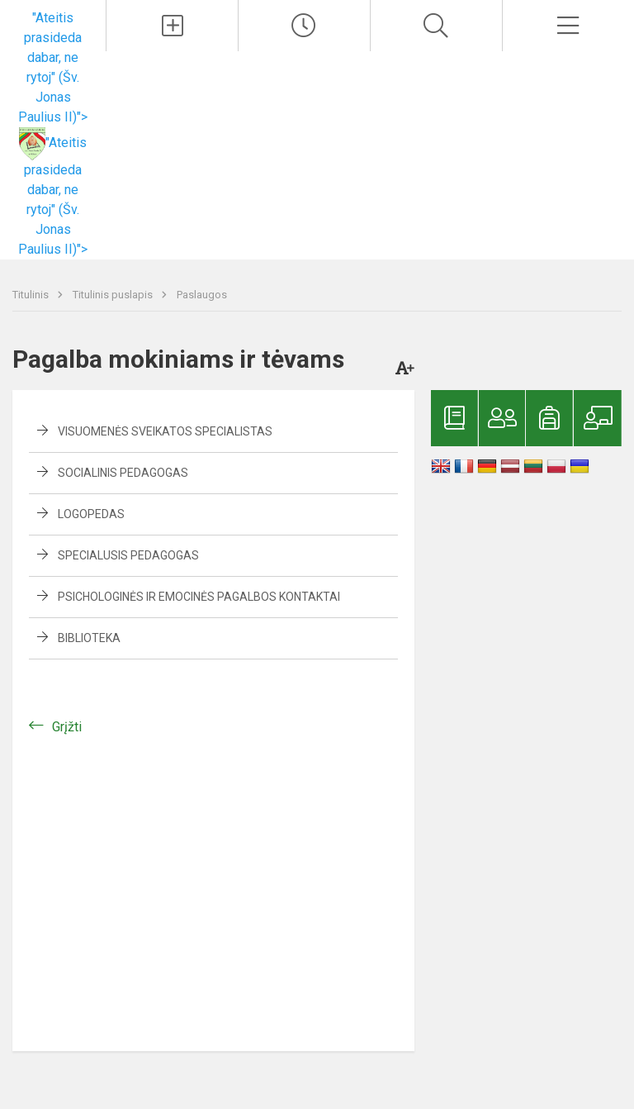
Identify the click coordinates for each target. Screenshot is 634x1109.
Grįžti (67, 727)
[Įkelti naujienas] (172, 25)
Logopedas (91, 514)
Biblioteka (89, 638)
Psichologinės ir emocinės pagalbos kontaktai (199, 596)
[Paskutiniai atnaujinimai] (304, 25)
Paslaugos (202, 294)
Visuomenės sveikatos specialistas (165, 431)
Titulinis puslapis (114, 294)
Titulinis (31, 294)
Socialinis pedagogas (123, 472)
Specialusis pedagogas (128, 555)
